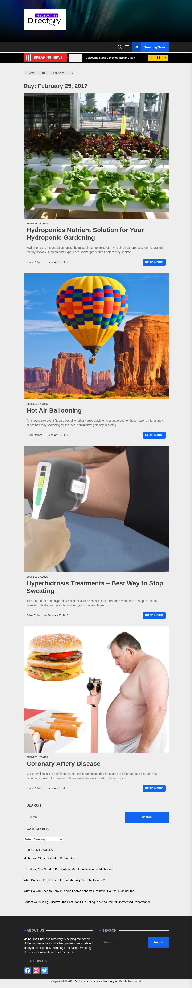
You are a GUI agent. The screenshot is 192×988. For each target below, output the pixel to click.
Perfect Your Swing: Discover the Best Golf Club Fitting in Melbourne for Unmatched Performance (87, 902)
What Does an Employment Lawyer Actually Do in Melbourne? (64, 880)
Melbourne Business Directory (94, 981)
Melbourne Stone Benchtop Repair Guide (50, 858)
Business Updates (37, 223)
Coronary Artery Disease (64, 763)
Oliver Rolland (34, 262)
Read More (154, 262)
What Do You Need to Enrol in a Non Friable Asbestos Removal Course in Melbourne (79, 891)
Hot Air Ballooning (54, 410)
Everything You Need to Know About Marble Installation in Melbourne (68, 869)
